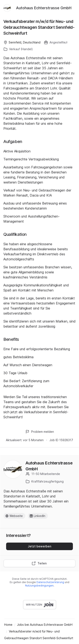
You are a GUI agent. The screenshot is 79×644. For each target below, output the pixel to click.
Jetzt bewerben (39, 546)
